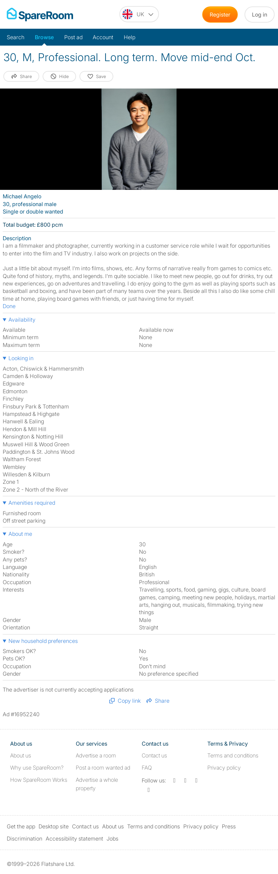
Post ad (73, 37)
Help (129, 37)
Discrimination (24, 838)
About (20, 755)
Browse (44, 37)
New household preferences (43, 641)
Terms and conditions (232, 755)
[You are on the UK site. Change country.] (139, 14)
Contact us (154, 755)
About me (20, 533)
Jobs (112, 838)
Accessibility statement (74, 838)
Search (15, 37)
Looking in (20, 358)
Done (9, 306)
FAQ (147, 767)
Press (229, 826)
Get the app (21, 826)
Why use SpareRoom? (37, 767)
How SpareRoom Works (38, 779)
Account (103, 37)
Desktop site (54, 826)
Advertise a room (96, 755)
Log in (259, 14)
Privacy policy (224, 767)
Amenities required (31, 502)
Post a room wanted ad (103, 767)
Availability (22, 319)
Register (220, 14)
